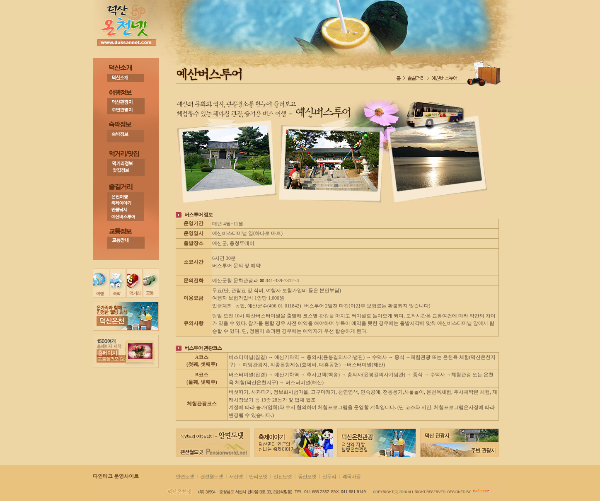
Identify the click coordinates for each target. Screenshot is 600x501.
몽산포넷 (307, 476)
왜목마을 (351, 476)
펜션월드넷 (211, 476)
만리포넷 (258, 476)
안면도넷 (185, 476)
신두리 (329, 476)
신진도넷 (283, 476)
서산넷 (236, 476)
